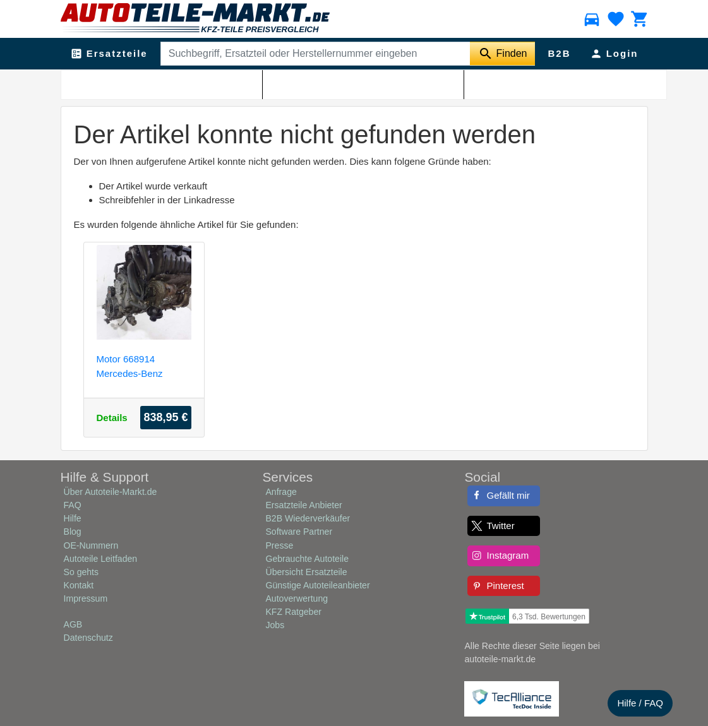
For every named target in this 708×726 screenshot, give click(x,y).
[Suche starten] (502, 54)
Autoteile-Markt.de (141, 82)
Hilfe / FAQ (640, 703)
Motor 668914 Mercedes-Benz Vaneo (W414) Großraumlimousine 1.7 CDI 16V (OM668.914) (138, 366)
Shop (191, 82)
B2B (559, 53)
